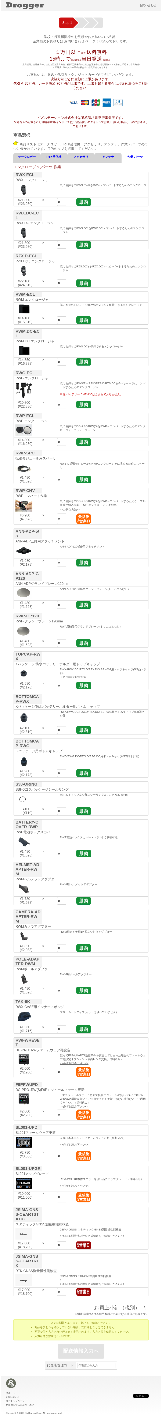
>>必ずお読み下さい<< (74, 1063)
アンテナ (108, 157)
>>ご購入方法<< (70, 509)
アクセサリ (80, 157)
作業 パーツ (135, 157)
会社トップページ (15, 1401)
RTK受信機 (53, 157)
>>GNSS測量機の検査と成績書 (79, 1235)
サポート (10, 1393)
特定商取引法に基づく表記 (20, 1405)
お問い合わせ (148, 5)
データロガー (27, 157)
